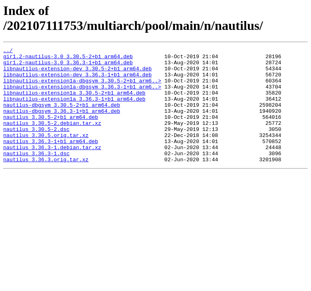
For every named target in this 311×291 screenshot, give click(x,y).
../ (8, 51)
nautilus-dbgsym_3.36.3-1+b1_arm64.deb (61, 124)
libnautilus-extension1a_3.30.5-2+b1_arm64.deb (74, 102)
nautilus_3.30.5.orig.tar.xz (46, 153)
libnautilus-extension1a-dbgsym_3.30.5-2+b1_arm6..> (82, 87)
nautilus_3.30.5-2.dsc (36, 146)
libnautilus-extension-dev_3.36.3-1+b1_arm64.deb (77, 80)
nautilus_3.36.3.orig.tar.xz (46, 182)
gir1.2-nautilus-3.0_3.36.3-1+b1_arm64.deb (68, 66)
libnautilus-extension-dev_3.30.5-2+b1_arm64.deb (77, 73)
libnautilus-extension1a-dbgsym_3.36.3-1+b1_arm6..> (82, 95)
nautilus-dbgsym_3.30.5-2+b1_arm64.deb (61, 116)
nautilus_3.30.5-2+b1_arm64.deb (50, 131)
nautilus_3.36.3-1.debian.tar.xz (52, 167)
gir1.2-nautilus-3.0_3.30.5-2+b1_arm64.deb (68, 58)
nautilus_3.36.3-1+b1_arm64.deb (50, 160)
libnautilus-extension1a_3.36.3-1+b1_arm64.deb (74, 109)
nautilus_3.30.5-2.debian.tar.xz (52, 138)
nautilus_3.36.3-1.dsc (36, 175)
